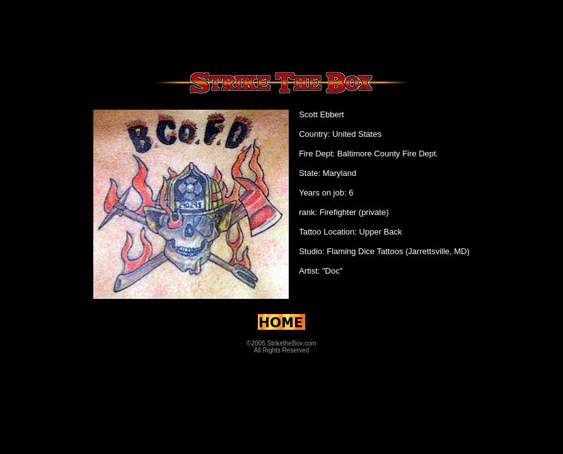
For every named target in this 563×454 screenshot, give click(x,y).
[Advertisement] (281, 33)
